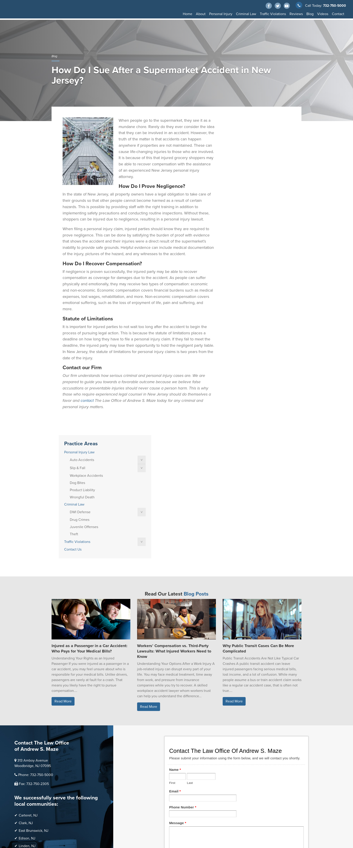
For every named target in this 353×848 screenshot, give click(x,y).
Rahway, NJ (28, 738)
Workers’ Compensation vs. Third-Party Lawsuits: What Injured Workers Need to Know (174, 520)
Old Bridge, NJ (30, 722)
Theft (237, 216)
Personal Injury (220, 14)
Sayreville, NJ (29, 745)
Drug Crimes (242, 202)
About (201, 14)
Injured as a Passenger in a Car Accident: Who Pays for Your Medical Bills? (89, 517)
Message (177, 692)
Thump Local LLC (93, 815)
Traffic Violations (273, 14)
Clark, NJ (26, 692)
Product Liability (245, 172)
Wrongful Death (245, 179)
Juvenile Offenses (247, 209)
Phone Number (182, 676)
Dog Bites (240, 165)
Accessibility (60, 828)
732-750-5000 (334, 5)
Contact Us (235, 231)
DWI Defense (243, 194)
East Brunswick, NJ (33, 699)
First (172, 652)
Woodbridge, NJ (31, 761)
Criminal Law (246, 14)
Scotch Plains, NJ (32, 753)
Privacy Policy (91, 823)
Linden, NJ (27, 715)
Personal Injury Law (242, 134)
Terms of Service (115, 823)
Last (190, 652)
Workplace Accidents (249, 158)
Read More (63, 570)
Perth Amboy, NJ (32, 730)
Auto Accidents (245, 142)
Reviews (296, 14)
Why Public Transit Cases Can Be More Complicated (258, 517)
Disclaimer (59, 823)
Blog (310, 14)
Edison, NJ (27, 707)
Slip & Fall (240, 150)
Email (175, 660)
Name (175, 639)
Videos (322, 14)
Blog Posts (196, 463)
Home (187, 14)
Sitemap (73, 823)
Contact (338, 14)
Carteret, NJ (28, 684)
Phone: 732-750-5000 (35, 644)
